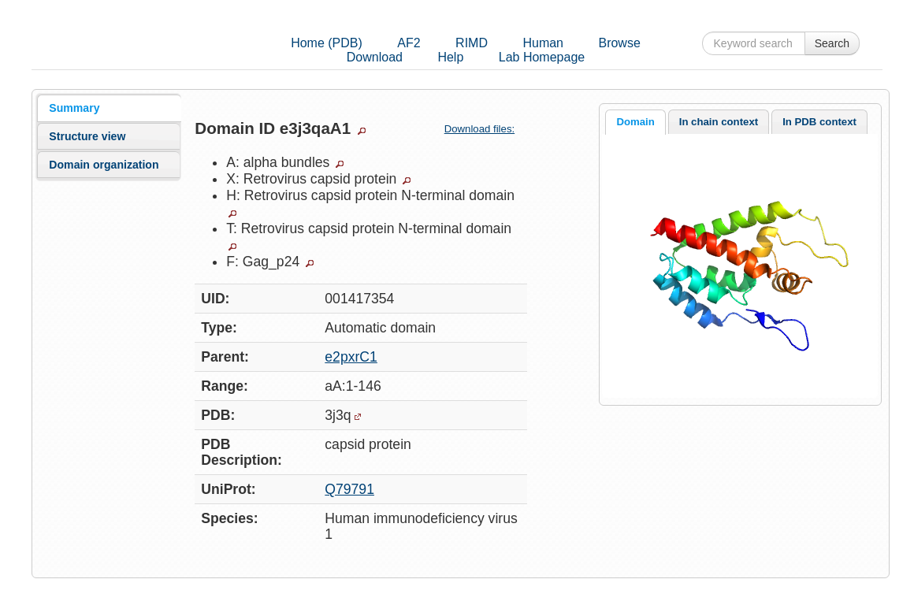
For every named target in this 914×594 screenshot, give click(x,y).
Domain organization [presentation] (103, 164)
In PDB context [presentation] (819, 122)
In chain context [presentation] (718, 122)
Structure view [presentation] (87, 136)
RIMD (471, 43)
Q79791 (349, 489)
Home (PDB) (326, 43)
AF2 (408, 43)
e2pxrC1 (351, 357)
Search (832, 43)
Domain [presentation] (635, 122)
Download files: (485, 129)
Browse (619, 43)
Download (375, 57)
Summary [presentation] (74, 108)
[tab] (108, 108)
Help (450, 57)
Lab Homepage (542, 57)
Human (542, 43)
